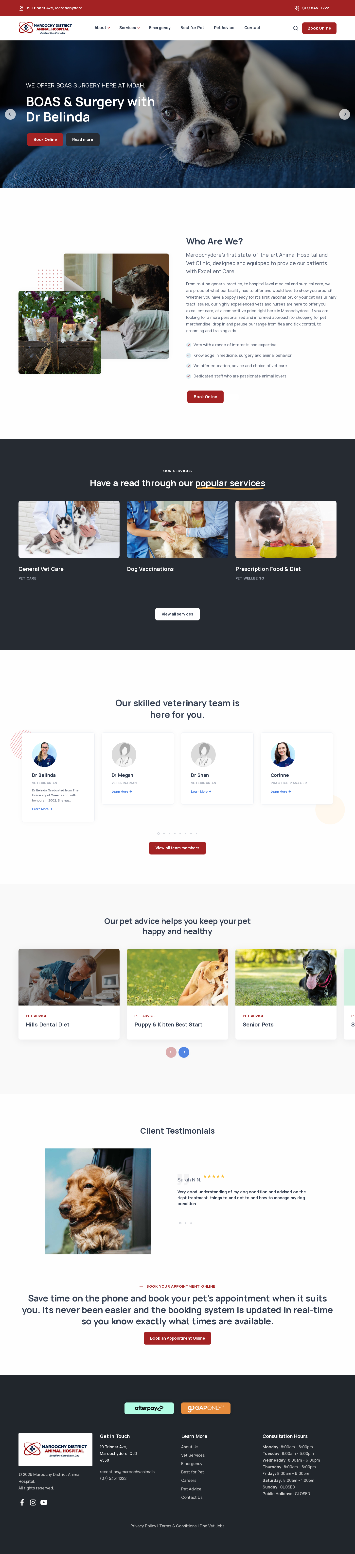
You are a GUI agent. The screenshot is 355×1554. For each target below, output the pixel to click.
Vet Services (193, 1455)
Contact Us (192, 1497)
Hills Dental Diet (48, 1024)
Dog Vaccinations (150, 569)
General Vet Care (41, 569)
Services (127, 27)
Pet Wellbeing (249, 578)
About (100, 27)
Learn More (40, 809)
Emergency (160, 27)
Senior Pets (258, 1024)
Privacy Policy (143, 1526)
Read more (82, 139)
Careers (188, 1480)
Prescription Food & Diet (268, 569)
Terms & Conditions (178, 1526)
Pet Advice (224, 27)
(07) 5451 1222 (315, 7)
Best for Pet (192, 27)
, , (118, 1453)
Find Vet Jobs (212, 1526)
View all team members (177, 848)
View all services (177, 614)
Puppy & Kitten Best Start (168, 1024)
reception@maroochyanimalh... (129, 1471)
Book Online (319, 28)
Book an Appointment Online (177, 1338)
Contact (252, 27)
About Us (189, 1447)
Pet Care (27, 578)
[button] (10, 114)
